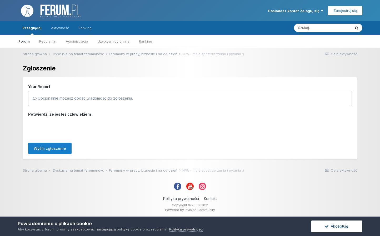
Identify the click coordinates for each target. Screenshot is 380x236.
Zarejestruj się (345, 10)
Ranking (145, 41)
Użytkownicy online (113, 41)
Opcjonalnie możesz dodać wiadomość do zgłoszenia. (83, 98)
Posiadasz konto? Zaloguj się (295, 11)
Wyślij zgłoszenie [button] (50, 148)
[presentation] (68, 128)
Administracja (77, 41)
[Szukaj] (322, 28)
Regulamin (47, 41)
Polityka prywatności (181, 198)
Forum (24, 41)
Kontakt (210, 198)
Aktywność (60, 28)
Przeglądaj (32, 30)
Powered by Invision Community (190, 210)
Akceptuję (336, 226)
